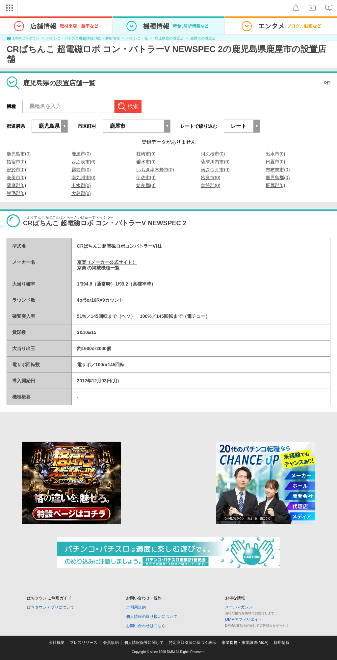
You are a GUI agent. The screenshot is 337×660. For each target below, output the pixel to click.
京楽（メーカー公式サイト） (107, 262)
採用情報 (282, 642)
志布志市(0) (278, 169)
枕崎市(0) (146, 153)
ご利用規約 (136, 607)
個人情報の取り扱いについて (151, 616)
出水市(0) (275, 153)
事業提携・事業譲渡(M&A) (245, 642)
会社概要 (57, 642)
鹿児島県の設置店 (169, 38)
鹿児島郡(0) (278, 177)
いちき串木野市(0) (155, 169)
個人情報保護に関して (144, 642)
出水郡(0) (81, 185)
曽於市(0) (16, 169)
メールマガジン (239, 607)
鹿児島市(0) (19, 153)
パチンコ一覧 (137, 38)
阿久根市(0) (213, 153)
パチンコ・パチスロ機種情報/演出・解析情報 (83, 38)
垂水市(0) (146, 161)
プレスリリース (83, 642)
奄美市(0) (16, 177)
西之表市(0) (83, 161)
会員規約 (111, 642)
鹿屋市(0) (81, 153)
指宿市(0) (16, 161)
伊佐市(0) (146, 177)
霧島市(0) (81, 169)
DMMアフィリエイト (243, 619)
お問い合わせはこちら (146, 625)
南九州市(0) (83, 177)
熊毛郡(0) (16, 193)
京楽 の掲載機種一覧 (98, 267)
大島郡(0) (81, 193)
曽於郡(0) (210, 185)
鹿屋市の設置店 (203, 38)
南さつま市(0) (215, 169)
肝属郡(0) (275, 185)
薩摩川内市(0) (215, 161)
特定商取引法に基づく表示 (192, 642)
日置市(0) (275, 161)
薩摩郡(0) (16, 185)
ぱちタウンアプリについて (50, 607)
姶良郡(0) (146, 185)
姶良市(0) (210, 177)
